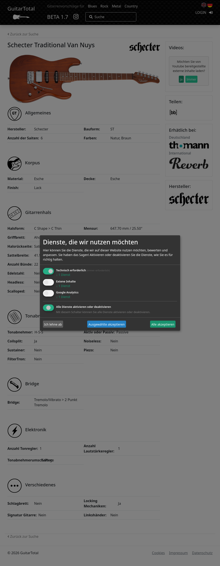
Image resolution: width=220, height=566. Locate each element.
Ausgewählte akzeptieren (107, 324)
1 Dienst (63, 274)
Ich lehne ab (53, 324)
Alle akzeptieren (162, 324)
